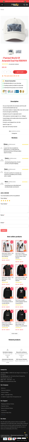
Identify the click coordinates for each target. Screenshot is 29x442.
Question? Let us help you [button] (21, 440)
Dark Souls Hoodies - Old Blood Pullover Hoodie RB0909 (21, 279)
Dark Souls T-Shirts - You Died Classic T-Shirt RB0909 (7, 279)
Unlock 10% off (26, 435)
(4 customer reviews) (14, 64)
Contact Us (3, 410)
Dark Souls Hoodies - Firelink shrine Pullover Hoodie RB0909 (7, 324)
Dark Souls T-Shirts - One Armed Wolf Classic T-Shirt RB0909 (7, 255)
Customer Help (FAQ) (6, 412)
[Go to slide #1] (10, 51)
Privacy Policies (5, 392)
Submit (4, 230)
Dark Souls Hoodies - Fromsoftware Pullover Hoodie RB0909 (7, 301)
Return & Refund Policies (7, 408)
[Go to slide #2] (18, 51)
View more (15, 333)
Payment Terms (5, 406)
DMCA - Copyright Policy (7, 394)
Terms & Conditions (5, 390)
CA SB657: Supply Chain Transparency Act (11, 396)
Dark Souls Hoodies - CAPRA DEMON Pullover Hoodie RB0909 (21, 301)
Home (2, 9)
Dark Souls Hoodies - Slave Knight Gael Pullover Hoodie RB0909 (21, 324)
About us (3, 388)
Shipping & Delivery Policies (7, 404)
